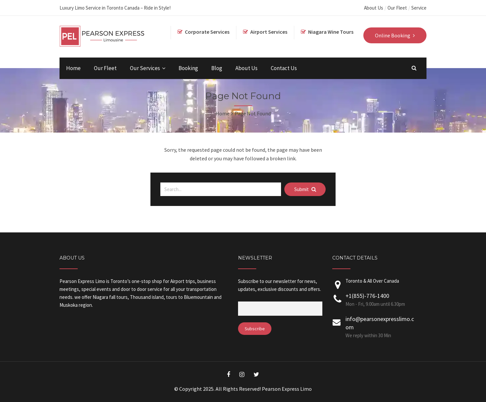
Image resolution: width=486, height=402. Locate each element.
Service (418, 8)
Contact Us (284, 68)
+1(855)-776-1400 (367, 296)
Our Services (145, 68)
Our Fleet (397, 8)
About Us (373, 8)
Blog (216, 68)
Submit (305, 189)
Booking (188, 68)
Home (73, 68)
